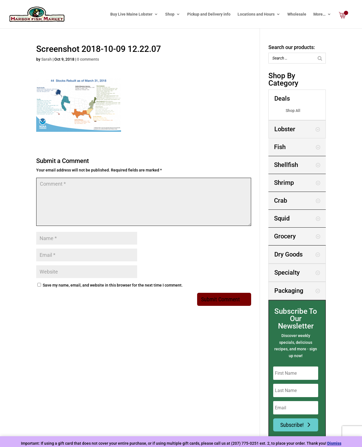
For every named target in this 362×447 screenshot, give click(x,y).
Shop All (293, 110)
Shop (169, 14)
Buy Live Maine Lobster (131, 14)
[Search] (320, 58)
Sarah (46, 59)
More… (319, 14)
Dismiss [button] (334, 443)
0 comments (88, 59)
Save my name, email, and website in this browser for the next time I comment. (113, 285)
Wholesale (296, 14)
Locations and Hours (256, 14)
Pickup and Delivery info (208, 14)
